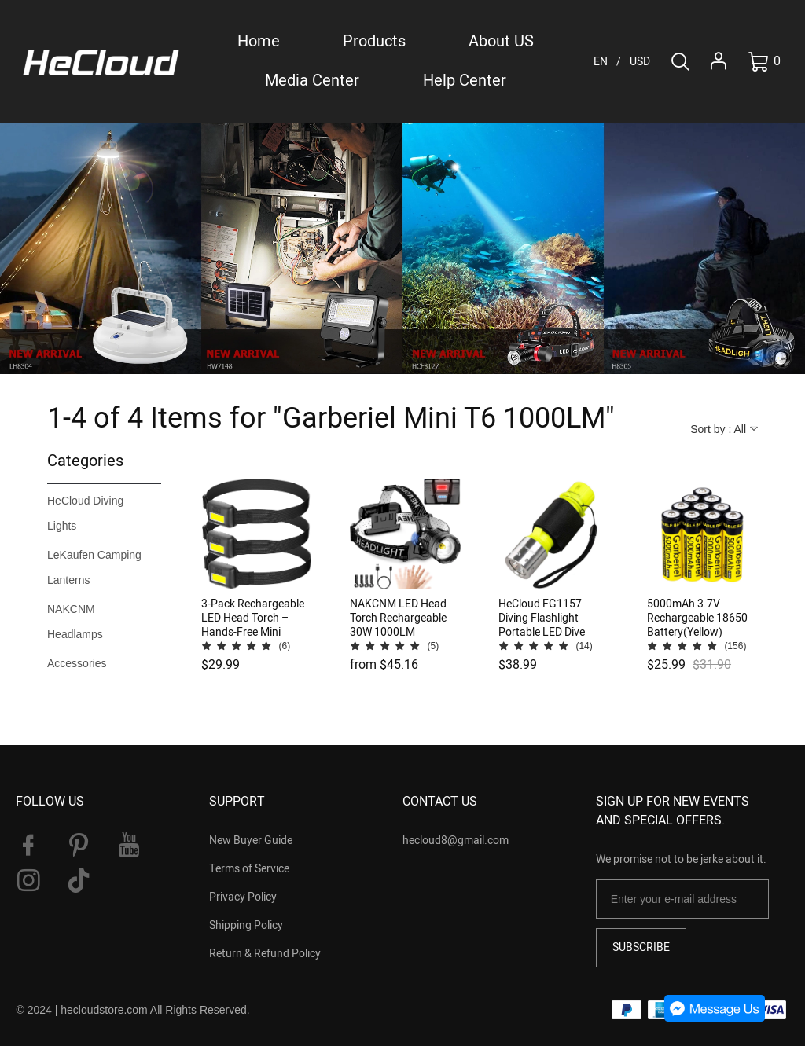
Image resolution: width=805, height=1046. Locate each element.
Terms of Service (249, 869)
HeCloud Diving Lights (85, 513)
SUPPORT (237, 801)
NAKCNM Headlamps (75, 621)
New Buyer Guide (250, 840)
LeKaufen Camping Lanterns (94, 567)
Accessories (76, 663)
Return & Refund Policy (265, 953)
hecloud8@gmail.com (455, 840)
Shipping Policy (246, 925)
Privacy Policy (243, 897)
